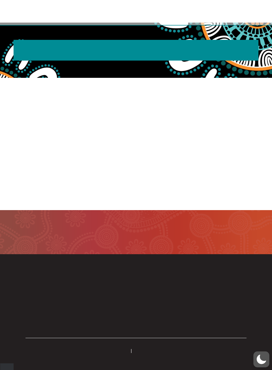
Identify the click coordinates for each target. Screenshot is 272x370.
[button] (245, 12)
